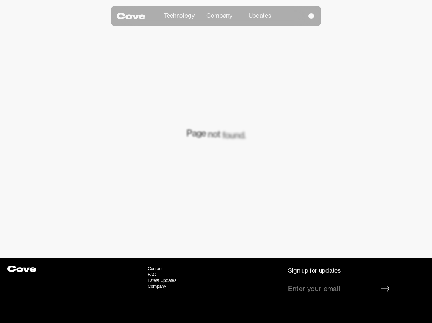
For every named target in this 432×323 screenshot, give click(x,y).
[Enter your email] (333, 289)
